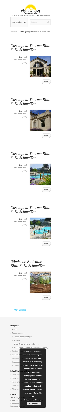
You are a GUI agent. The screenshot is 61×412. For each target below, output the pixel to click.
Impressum (16, 362)
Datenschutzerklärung (32, 400)
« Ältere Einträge (19, 310)
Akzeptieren (34, 403)
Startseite (14, 32)
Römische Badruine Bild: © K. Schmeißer (27, 263)
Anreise (17, 340)
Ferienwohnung (18, 333)
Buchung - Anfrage (18, 406)
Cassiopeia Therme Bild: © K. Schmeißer (30, 47)
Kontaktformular (17, 403)
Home (14, 329)
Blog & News (17, 358)
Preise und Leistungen (23, 337)
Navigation (19, 22)
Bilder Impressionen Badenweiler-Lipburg (31, 347)
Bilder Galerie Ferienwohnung (26, 344)
